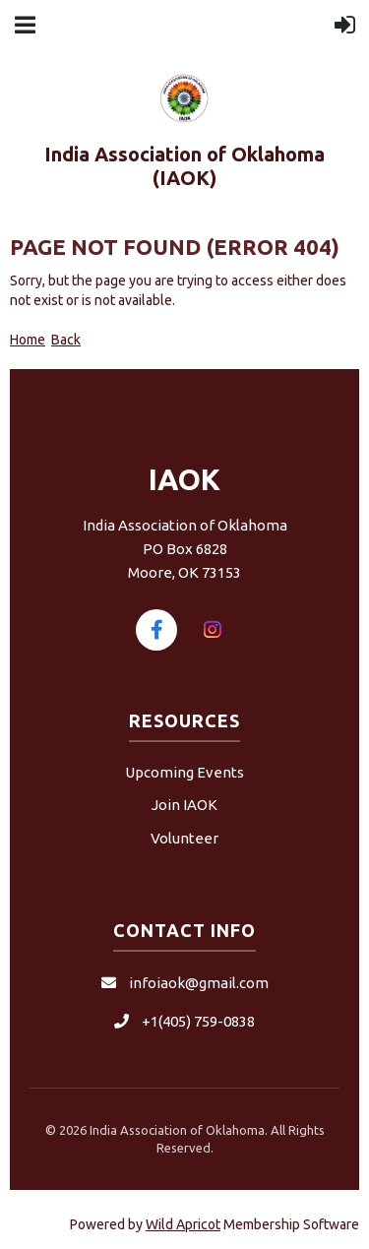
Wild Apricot (183, 1224)
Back (66, 339)
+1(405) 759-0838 (198, 1021)
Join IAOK (184, 804)
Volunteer (184, 838)
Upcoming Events (184, 772)
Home (27, 339)
